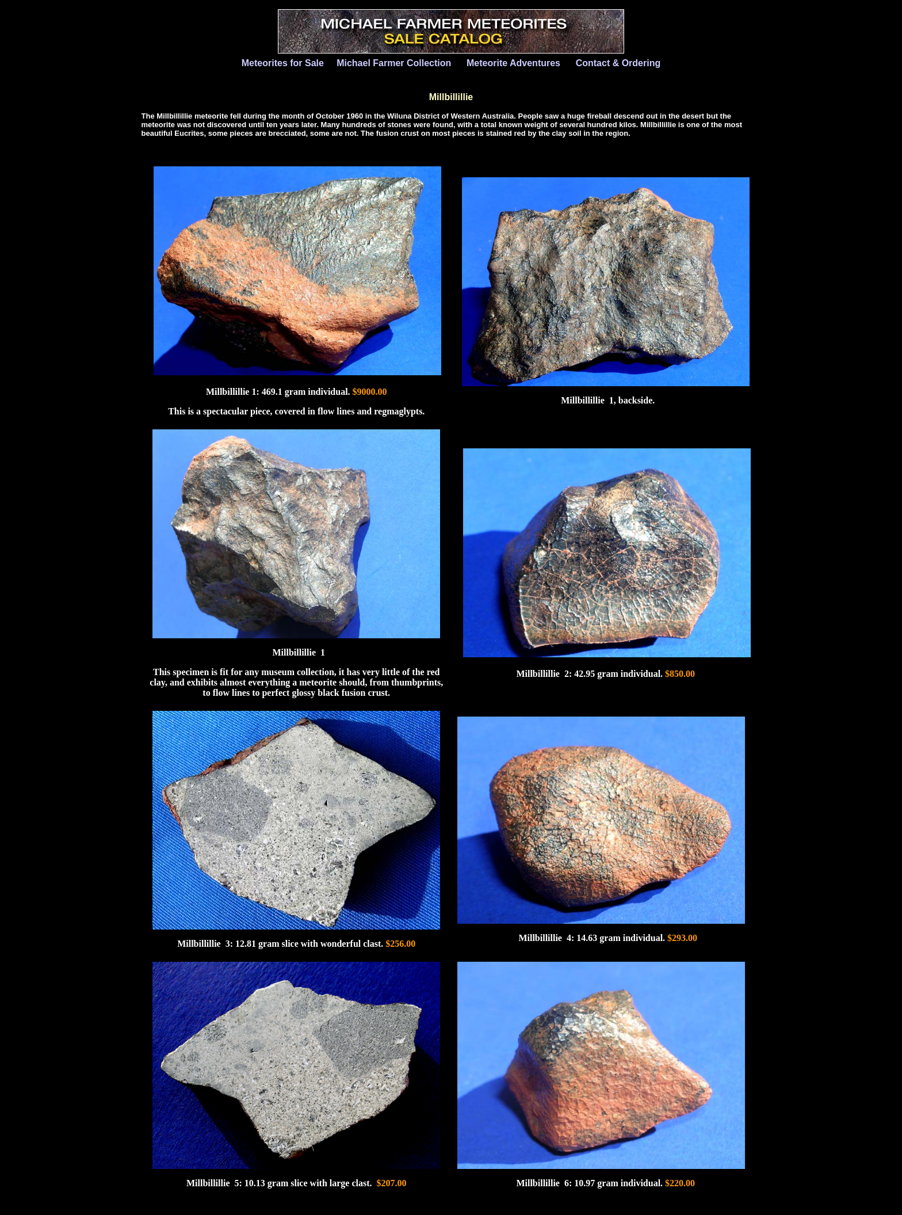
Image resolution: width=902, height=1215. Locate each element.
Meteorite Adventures (513, 63)
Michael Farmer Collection (394, 63)
